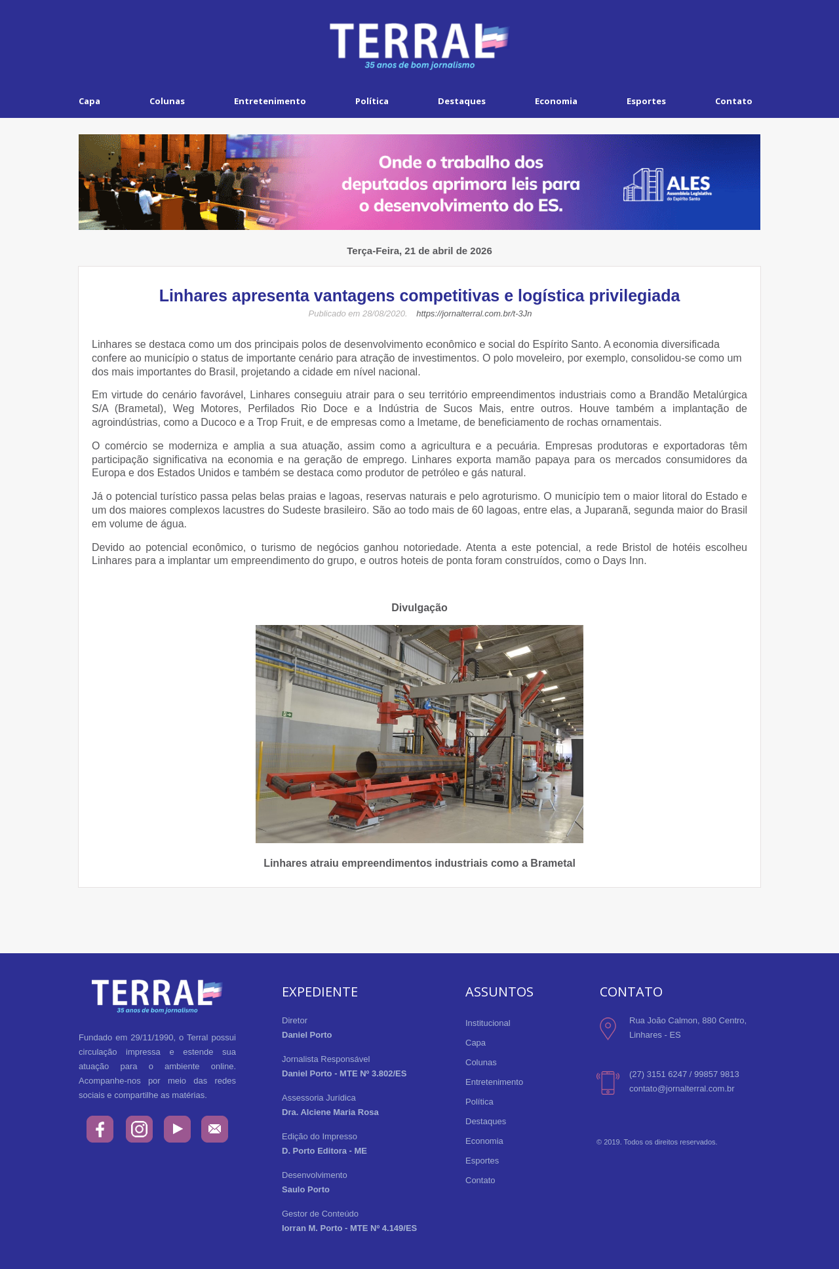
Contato (733, 101)
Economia (556, 101)
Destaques (462, 101)
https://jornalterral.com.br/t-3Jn (474, 313)
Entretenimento (270, 101)
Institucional (488, 1023)
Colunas (167, 101)
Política (372, 101)
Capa (89, 101)
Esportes (646, 101)
